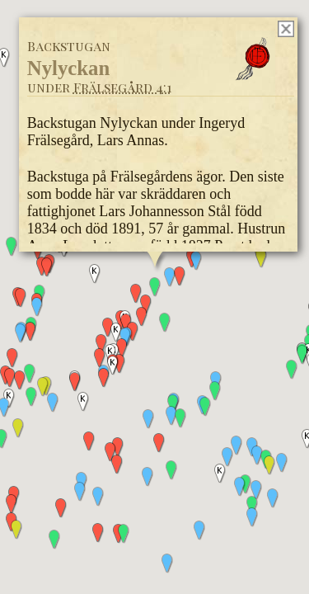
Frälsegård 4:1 (122, 87)
